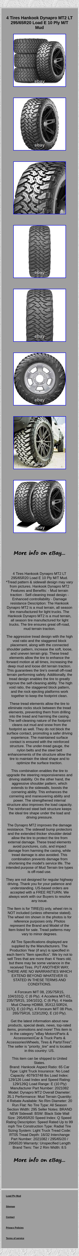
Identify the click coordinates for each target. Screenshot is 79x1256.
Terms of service (15, 1238)
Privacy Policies (15, 1227)
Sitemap (10, 1206)
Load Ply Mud (13, 1196)
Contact (10, 1217)
